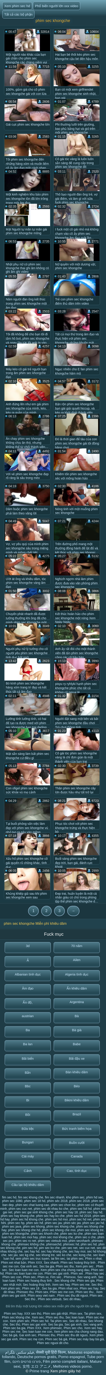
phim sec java (11, 1226)
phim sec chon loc (63, 1205)
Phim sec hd (39, 1321)
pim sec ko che (49, 1248)
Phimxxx (70, 1277)
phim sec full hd (81, 1208)
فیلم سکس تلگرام (19, 1352)
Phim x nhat (93, 1258)
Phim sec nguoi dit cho (52, 1343)
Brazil (77, 1114)
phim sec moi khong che (56, 1237)
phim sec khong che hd (24, 1230)
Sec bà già (10, 1335)
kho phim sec (75, 1197)
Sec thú (96, 1284)
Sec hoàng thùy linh (36, 1284)
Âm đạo (27, 988)
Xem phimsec (52, 1328)
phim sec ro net (25, 1241)
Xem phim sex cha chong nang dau (65, 1270)
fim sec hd (9, 1197)
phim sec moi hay (26, 1237)
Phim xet (77, 1273)
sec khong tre (45, 1255)
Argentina (76, 1002)
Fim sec (56, 1277)
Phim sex (41, 1292)
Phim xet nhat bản (13, 1262)
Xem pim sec (84, 1266)
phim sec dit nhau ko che (51, 1208)
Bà (77, 1016)
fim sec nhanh (54, 1197)
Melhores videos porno (72, 1366)
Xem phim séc (10, 1288)
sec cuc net (87, 1248)
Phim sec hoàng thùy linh (78, 1262)
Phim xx (43, 1277)
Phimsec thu (24, 1292)
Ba (28, 1030)
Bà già (77, 1030)
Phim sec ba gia (14, 1328)
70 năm (76, 946)
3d (28, 946)
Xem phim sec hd (17, 6)
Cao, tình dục (77, 1171)
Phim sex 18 (31, 1288)
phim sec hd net (80, 1219)
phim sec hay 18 (66, 1212)
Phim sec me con (62, 1292)
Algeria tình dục (76, 974)
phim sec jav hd (93, 1223)
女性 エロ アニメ (36, 1366)
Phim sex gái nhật (55, 1313)
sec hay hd (31, 1251)
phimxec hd (71, 1244)
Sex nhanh (51, 1262)
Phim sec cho (73, 1328)
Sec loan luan (74, 1317)
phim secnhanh (79, 1241)
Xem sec (38, 1317)
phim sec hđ (34, 1223)
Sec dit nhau (72, 1299)
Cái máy (28, 1156)
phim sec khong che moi (58, 1230)
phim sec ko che (71, 1233)
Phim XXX (35, 1262)
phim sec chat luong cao (32, 1205)
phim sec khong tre (90, 1230)
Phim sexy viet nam (41, 1295)
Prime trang (39, 1371)
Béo (77, 1086)
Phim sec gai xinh (57, 1273)
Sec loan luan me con (24, 1270)
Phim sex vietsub (49, 1299)
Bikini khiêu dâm (77, 1100)
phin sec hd (89, 1244)
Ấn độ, (28, 1002)
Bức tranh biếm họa (76, 1129)
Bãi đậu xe (77, 1058)
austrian (28, 1016)
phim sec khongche (15, 1233)
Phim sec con (11, 1277)
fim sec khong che (30, 1197)
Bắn (28, 1072)
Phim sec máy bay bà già (86, 1339)
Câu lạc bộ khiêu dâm (28, 1185)
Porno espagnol (71, 1357)
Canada (77, 1156)
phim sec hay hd (91, 1212)
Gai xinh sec (29, 1266)
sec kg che (26, 1255)
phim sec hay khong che (18, 1216)
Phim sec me (80, 1284)
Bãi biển (28, 1058)
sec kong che (82, 1255)
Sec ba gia (46, 1266)
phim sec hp (16, 1223)
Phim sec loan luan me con (24, 1273)
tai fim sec (58, 1258)
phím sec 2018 (79, 1201)
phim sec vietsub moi (52, 1241)
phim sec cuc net (20, 1208)
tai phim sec (75, 1258)
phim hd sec (94, 1197)
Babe (77, 1044)
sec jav (13, 1255)
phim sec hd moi (56, 1219)
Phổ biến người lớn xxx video (56, 6)
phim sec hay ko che (50, 1216)
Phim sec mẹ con (31, 1339)
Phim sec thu (65, 1266)
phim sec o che (85, 1237)
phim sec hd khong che (27, 1219)
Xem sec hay (61, 1284)
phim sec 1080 (12, 1201)
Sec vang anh (86, 1277)
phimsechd (53, 1244)
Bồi (27, 1114)
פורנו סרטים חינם (26, 1361)
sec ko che (63, 1255)
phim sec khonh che (45, 1233)
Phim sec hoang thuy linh (35, 1280)
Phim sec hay (89, 1288)
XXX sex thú (32, 1313)
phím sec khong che (60, 1226)
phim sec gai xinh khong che (33, 1212)
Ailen (76, 960)
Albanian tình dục (28, 974)
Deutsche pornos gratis (36, 1357)
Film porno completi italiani (65, 1361)
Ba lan (28, 1044)
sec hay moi (77, 1251)
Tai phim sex (92, 1313)
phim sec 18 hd (34, 1201)
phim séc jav (72, 1223)
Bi (27, 1100)
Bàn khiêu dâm (76, 1072)
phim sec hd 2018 (78, 1216)
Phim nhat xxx (68, 1288)
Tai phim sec (58, 1321)
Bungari (28, 1142)
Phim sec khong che (16, 1317)
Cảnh (28, 1171)
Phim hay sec (95, 1273)
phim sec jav (53, 1223)
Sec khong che (64, 1280)
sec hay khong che (54, 1251)
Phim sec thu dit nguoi (72, 1295)
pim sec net (69, 1248)
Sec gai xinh (73, 1324)
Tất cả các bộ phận (18, 14)
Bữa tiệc (28, 1129)
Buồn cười (77, 1143)
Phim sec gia (86, 1280)
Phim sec (29, 1277)
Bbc (28, 1086)
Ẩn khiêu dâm (77, 988)
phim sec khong (34, 1226)
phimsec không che (31, 1244)
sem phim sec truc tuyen (32, 1258)
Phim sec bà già (56, 1339)
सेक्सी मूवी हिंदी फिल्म (51, 1352)
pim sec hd (29, 1248)
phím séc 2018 (57, 1201)
